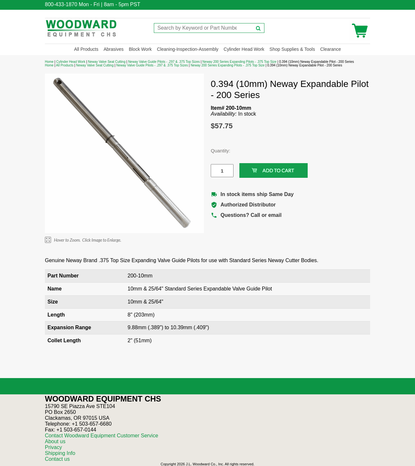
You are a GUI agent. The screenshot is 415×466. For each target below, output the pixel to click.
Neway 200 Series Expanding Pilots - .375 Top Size (239, 62)
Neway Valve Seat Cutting (106, 62)
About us (55, 441)
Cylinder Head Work (244, 49)
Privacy (53, 447)
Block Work (140, 49)
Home (49, 62)
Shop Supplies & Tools (292, 49)
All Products (86, 49)
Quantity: (217, 150)
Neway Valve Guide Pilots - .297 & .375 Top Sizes (164, 62)
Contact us (57, 459)
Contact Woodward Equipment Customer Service (101, 435)
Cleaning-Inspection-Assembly (187, 49)
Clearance (330, 49)
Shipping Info (60, 453)
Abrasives (113, 49)
